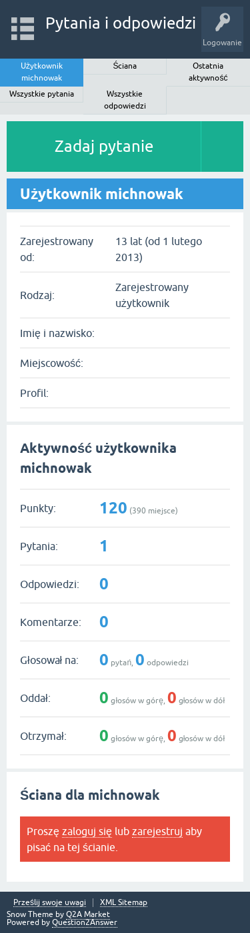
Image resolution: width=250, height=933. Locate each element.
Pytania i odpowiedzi (120, 23)
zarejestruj (157, 831)
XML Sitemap (123, 902)
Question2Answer (84, 922)
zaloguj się (87, 831)
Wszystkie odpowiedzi (125, 100)
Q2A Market (88, 914)
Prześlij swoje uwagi (49, 902)
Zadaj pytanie (104, 146)
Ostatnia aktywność (208, 72)
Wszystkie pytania (41, 94)
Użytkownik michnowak (42, 72)
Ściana (125, 66)
